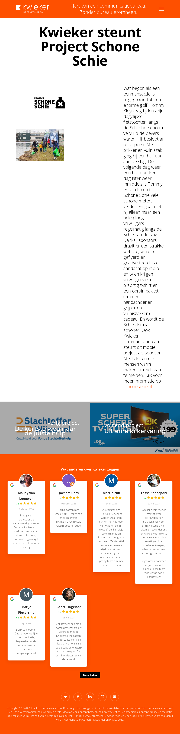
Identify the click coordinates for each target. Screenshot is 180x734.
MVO (58, 719)
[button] (161, 9)
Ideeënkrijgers (85, 708)
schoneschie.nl (137, 386)
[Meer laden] (90, 679)
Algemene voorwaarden (77, 719)
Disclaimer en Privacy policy (108, 719)
